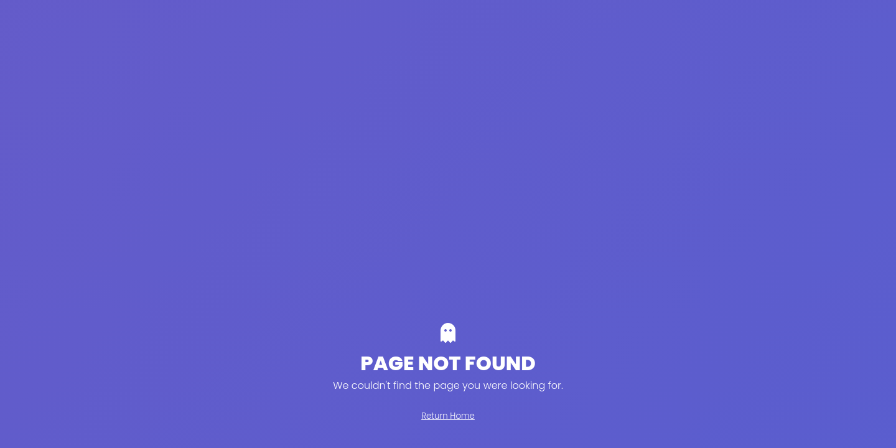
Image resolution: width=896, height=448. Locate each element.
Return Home (448, 416)
